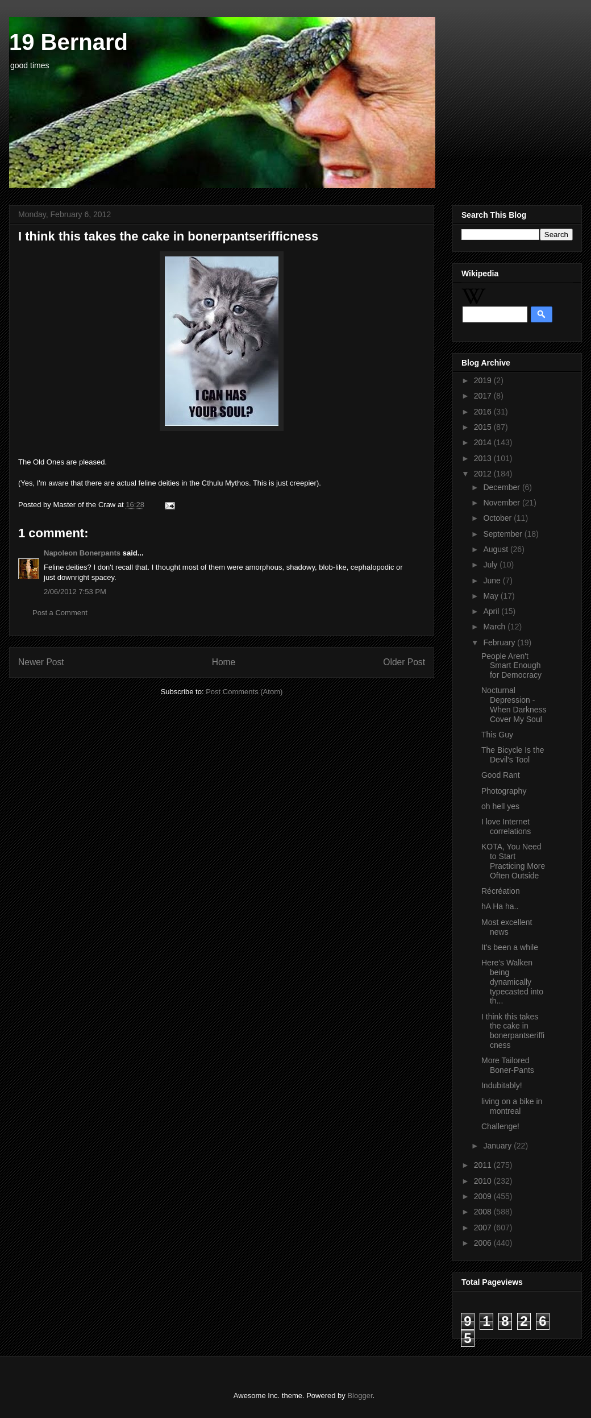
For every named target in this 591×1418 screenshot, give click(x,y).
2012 (484, 473)
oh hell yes (500, 806)
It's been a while (509, 947)
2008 (484, 1211)
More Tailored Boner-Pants (507, 1065)
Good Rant (500, 775)
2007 (484, 1227)
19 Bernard (68, 42)
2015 (484, 427)
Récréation (500, 890)
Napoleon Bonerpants (82, 553)
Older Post (404, 662)
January (498, 1145)
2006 (484, 1242)
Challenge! (500, 1126)
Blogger (359, 1395)
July (491, 564)
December (502, 487)
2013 (484, 458)
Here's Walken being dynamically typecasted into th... (512, 981)
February (500, 642)
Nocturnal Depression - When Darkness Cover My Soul (514, 704)
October (498, 518)
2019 (484, 380)
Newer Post (41, 662)
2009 (484, 1196)
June (492, 580)
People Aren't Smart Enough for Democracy (511, 666)
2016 (484, 411)
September (503, 533)
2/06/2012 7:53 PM (75, 591)
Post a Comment (60, 612)
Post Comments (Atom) (244, 691)
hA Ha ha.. (499, 906)
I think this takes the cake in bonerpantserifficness (512, 1031)
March (495, 626)
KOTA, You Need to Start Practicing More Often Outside (513, 861)
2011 (484, 1165)
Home (224, 662)
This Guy (497, 734)
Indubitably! (501, 1085)
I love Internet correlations (506, 826)
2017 (484, 395)
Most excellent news (506, 927)
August (496, 549)
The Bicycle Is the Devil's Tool (512, 754)
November (502, 502)
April (492, 611)
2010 (484, 1180)
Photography (503, 790)
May (491, 595)
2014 (484, 442)
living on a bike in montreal (511, 1106)
